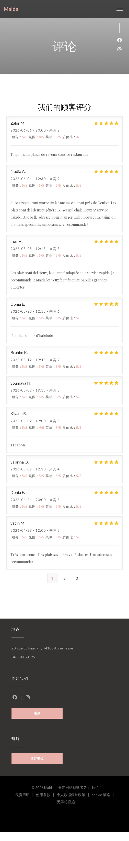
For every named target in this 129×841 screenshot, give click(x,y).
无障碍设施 (66, 803)
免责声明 (25, 795)
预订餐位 (37, 758)
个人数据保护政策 (74, 795)
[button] (119, 9)
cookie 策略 (104, 795)
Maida (11, 9)
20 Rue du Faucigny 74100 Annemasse (42, 648)
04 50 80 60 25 (23, 657)
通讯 (37, 713)
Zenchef (91, 787)
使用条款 (46, 795)
